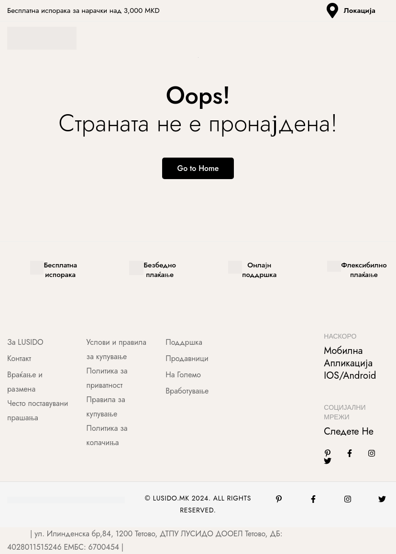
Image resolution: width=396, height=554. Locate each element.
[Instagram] (371, 454)
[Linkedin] (327, 454)
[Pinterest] (279, 499)
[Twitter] (327, 461)
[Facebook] (349, 454)
